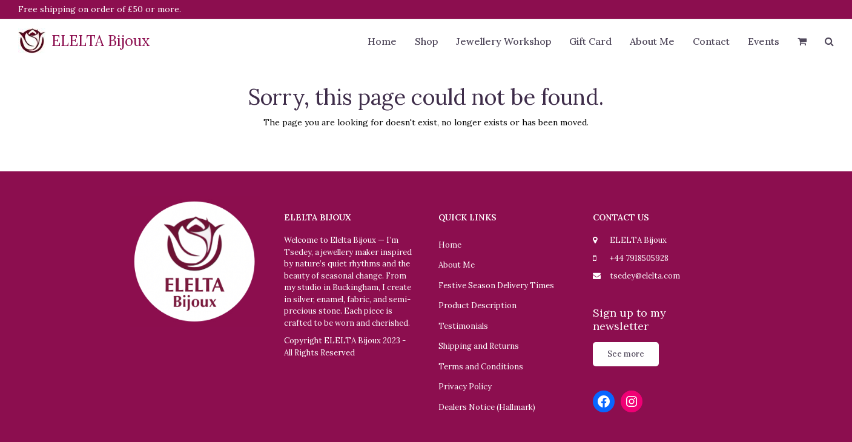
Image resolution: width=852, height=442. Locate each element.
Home (449, 245)
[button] (802, 42)
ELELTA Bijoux (84, 40)
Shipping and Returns (478, 346)
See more (625, 354)
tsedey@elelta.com (645, 276)
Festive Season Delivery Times (496, 285)
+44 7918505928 (639, 258)
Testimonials (463, 326)
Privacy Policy (465, 386)
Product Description (477, 305)
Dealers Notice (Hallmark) (486, 407)
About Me (456, 265)
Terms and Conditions (480, 366)
